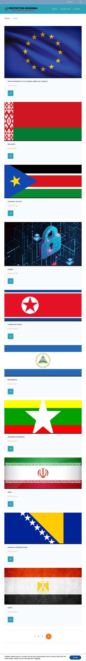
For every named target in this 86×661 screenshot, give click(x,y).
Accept (75, 657)
